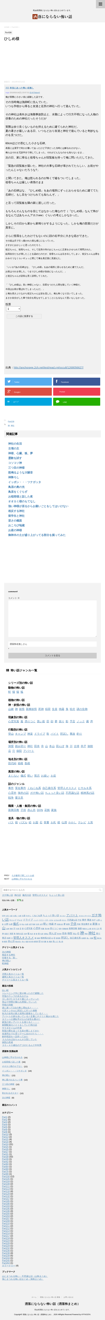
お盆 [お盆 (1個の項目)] (11, 916)
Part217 (6, 1236)
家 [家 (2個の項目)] (91, 924)
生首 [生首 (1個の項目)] (41, 934)
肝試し (64, 733)
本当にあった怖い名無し (22, 88)
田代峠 (12, 763)
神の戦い (6, 960)
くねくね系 (34, 788)
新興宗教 (13, 810)
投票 (8, 304)
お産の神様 (15, 530)
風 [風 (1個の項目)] (42, 941)
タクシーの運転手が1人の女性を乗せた (21, 1019)
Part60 (5, 1164)
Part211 (6, 1226)
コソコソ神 (15, 462)
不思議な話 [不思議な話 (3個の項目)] (72, 920)
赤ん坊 (31, 810)
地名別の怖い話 (17, 759)
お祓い (45, 775)
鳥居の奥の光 (16, 486)
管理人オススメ (67, 788)
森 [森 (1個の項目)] (93, 928)
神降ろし (13, 477)
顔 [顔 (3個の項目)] (40, 941)
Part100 (6, 1176)
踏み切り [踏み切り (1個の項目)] (18, 941)
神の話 (17, 895)
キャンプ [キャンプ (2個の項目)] (12, 920)
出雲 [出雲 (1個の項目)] (30, 924)
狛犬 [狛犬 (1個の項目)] (31, 934)
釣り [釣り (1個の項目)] (23, 941)
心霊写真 (13, 721)
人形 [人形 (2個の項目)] (98, 920)
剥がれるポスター (10, 1093)
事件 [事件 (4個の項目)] (84, 920)
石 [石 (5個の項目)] (78, 933)
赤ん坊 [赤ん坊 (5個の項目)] (11, 941)
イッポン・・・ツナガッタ (24, 482)
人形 (90, 822)
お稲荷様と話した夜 (20, 496)
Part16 (5, 1142)
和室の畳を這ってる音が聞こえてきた (20, 1031)
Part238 (11, 421)
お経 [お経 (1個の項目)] (19, 916)
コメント (14, 598)
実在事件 (20, 788)
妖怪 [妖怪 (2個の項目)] (68, 924)
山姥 (11, 709)
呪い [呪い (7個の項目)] (45, 923)
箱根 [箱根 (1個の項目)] (38, 938)
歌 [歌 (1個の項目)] (95, 928)
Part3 (4, 1122)
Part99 (5, 1174)
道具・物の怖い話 (19, 818)
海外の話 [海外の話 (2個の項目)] (19, 934)
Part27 (5, 1152)
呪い (30, 775)
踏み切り (20, 746)
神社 (12, 426)
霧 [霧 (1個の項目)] (32, 941)
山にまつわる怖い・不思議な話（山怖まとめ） (25, 1276)
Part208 (6, 1221)
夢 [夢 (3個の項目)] (65, 924)
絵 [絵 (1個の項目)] (52, 938)
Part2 (4, 1119)
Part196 (6, 1211)
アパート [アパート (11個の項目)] (72, 915)
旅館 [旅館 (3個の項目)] (80, 928)
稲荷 (48, 709)
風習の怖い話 (16, 771)
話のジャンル (16, 783)
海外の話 (23, 792)
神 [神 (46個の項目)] (82, 933)
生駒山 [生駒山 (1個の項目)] (46, 934)
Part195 (6, 1208)
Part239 (6, 1255)
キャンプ (20, 733)
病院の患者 (7, 1042)
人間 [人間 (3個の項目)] (6, 924)
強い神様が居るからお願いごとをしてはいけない (38, 506)
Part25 (5, 1147)
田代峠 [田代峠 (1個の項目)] (59, 934)
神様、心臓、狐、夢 (20, 453)
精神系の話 (87, 792)
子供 (23, 810)
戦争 (11, 797)
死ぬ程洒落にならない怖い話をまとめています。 (52, 1310)
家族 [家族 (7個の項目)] (95, 923)
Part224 (6, 1241)
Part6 (4, 1129)
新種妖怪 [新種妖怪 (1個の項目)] (65, 928)
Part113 (6, 1189)
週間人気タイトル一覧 (13, 977)
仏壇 (64, 822)
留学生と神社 (16, 515)
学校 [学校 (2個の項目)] (79, 924)
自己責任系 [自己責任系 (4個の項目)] (75, 938)
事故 (72, 733)
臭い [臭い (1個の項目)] (88, 938)
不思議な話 (72, 792)
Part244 (6, 1258)
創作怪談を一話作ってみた (15, 1036)
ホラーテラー (8, 1265)
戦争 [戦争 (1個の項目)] (60, 928)
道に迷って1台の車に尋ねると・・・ (20, 1008)
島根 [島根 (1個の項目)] (11, 928)
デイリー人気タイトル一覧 (15, 980)
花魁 (47, 810)
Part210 (6, 1223)
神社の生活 (15, 443)
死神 (41, 709)
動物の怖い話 (16, 687)
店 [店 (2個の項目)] (20, 929)
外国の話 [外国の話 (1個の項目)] (60, 924)
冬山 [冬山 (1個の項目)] (22, 924)
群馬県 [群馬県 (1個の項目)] (58, 938)
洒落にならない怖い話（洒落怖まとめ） (52, 1304)
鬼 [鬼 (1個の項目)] (47, 941)
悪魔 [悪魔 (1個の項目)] (42, 928)
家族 (54, 810)
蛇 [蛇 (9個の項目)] (95, 937)
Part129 (6, 1194)
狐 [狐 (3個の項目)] (28, 933)
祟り (61, 721)
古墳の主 (13, 448)
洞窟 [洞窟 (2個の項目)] (11, 934)
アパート (28, 750)
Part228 (6, 1243)
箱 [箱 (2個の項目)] (35, 938)
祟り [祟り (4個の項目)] (98, 933)
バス (11, 822)
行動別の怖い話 (17, 729)
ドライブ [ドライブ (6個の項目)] (28, 919)
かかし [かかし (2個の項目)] (28, 916)
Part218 (6, 1238)
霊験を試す (15, 458)
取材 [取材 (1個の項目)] (33, 924)
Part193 (6, 1206)
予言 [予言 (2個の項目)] (79, 920)
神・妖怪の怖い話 (19, 704)
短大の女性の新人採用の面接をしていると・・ (25, 1013)
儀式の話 (26, 895)
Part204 (6, 1216)
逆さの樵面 (15, 520)
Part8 (4, 1132)
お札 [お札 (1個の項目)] (7, 916)
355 (7, 88)
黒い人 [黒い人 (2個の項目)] (55, 941)
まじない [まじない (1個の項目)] (63, 916)
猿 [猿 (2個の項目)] (39, 934)
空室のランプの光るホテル (15, 996)
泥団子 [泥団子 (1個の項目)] (6, 934)
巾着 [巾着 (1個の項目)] (17, 928)
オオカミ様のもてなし (22, 501)
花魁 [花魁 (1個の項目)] (91, 938)
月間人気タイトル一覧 (13, 974)
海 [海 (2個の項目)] (14, 934)
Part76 (5, 1171)
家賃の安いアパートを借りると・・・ (20, 1022)
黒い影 (41, 721)
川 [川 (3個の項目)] (14, 928)
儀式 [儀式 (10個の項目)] (16, 923)
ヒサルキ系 (85, 788)
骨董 (46, 822)
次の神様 (6, 952)
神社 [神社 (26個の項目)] (91, 933)
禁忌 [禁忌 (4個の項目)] (4, 938)
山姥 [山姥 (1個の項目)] (7, 928)
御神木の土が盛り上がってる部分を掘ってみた (37, 535)
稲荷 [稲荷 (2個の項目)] (9, 938)
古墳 (76, 746)
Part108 (6, 1184)
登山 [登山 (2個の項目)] (75, 934)
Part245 (6, 1260)
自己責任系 (49, 788)
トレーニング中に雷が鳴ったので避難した (23, 993)
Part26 (5, 1149)
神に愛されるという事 (12, 1080)
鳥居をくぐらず (17, 491)
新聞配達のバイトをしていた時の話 (19, 1025)
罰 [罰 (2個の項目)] (54, 938)
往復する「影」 (9, 958)
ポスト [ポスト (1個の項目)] (64, 920)
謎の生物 (82, 709)
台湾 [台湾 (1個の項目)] (41, 924)
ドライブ (39, 733)
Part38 (5, 1156)
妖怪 (22, 709)
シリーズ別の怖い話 (20, 682)
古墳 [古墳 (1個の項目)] (37, 924)
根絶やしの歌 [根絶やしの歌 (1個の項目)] (86, 928)
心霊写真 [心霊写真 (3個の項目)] (28, 928)
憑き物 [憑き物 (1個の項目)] (47, 928)
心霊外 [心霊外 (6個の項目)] (37, 928)
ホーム (34, 1297)
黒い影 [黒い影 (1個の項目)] (61, 941)
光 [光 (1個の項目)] (20, 924)
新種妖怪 (31, 709)
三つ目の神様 (16, 467)
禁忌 (37, 775)
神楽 (30, 733)
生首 (54, 709)
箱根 (20, 763)
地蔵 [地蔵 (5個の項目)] (51, 924)
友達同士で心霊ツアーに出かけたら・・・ (23, 1033)
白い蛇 (5, 990)
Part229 (6, 1246)
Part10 (5, 1134)
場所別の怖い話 (17, 741)
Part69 (5, 1169)
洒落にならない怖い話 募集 (50, 1297)
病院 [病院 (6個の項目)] (69, 933)
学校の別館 (7, 1005)
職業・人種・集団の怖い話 (24, 805)
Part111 (6, 1186)
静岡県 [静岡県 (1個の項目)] (35, 941)
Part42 (5, 1161)
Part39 (5, 1159)
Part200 (6, 1213)
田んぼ (60, 746)
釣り (79, 733)
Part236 (6, 1250)
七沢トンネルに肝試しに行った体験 (19, 1010)
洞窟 (11, 746)
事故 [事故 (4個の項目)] (89, 920)
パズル (23, 822)
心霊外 (12, 792)
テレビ (82, 822)
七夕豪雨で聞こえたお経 (23, 875)
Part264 (6, 1263)
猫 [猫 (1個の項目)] (36, 934)
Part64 (5, 1166)
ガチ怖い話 (37, 792)
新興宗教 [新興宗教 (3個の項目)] (73, 928)
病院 (19, 750)
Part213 (6, 1231)
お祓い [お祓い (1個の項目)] (15, 916)
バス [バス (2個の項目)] (46, 920)
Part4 (4, 1124)
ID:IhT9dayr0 (35, 93)
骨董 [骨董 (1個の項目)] (44, 941)
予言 (72, 721)
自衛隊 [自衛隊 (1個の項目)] (83, 938)
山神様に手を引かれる (22, 879)
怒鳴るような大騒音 (20, 472)
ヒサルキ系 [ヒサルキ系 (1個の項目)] (57, 920)
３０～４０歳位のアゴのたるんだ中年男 (21, 1045)
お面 (35, 822)
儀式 (23, 775)
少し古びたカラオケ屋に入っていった (20, 999)
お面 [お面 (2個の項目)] (23, 916)
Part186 (6, 1203)
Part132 (6, 1196)
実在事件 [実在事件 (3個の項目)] (85, 924)
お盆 (53, 775)
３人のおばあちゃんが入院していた (19, 1039)
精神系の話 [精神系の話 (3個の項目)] (46, 938)
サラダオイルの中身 (12, 1028)
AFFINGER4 (85, 1314)
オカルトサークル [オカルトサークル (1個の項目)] (85, 916)
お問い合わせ (68, 1297)
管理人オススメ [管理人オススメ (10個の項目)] (23, 937)
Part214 (6, 1233)
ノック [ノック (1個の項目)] (35, 920)
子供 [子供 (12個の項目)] (73, 923)
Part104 (6, 1181)
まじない (13, 775)
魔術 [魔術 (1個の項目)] (50, 941)
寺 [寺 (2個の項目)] (99, 924)
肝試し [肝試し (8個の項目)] (65, 937)
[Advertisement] (24, 60)
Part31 (5, 1154)
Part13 (5, 1137)
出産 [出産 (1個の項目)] (26, 924)
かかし (72, 822)
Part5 (4, 1127)
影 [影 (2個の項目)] (23, 929)
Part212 (6, 1228)
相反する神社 (16, 510)
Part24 (5, 1144)
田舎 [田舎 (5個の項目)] (64, 933)
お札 (53, 822)
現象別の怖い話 (17, 717)
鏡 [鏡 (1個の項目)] (30, 941)
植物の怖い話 (16, 700)
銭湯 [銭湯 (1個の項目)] (27, 941)
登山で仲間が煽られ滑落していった (19, 1002)
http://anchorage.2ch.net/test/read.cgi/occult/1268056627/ (48, 367)
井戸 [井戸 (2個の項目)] (94, 920)
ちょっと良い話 (54, 792)
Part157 (6, 1199)
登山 (11, 733)
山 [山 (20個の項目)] (3, 928)
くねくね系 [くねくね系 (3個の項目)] (37, 915)
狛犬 (72, 709)
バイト (55, 733)
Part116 (6, 1191)
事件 (11, 788)
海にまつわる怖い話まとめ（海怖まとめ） (23, 1279)
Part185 (6, 1201)
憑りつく (30, 721)
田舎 (37, 746)
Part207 (6, 1218)
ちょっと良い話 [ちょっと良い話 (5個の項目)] (51, 915)
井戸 (83, 746)
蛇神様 (5, 963)
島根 (27, 763)
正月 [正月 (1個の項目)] (97, 928)
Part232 (6, 1248)
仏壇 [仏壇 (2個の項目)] (10, 924)
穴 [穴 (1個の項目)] (12, 938)
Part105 (6, 1179)
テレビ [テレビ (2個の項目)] (19, 920)
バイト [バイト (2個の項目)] (41, 920)
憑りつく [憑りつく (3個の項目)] (54, 928)
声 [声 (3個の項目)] (55, 924)
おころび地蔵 (16, 525)
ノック (81, 721)
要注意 (19, 797)
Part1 (4, 1117)
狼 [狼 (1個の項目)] (34, 934)
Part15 (5, 1139)
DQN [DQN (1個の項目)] (3, 916)
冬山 (52, 746)
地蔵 (61, 709)
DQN (40, 810)
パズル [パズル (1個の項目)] (51, 920)
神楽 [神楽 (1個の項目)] (86, 934)
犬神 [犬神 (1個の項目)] (25, 934)
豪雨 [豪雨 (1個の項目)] (5, 941)
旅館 (90, 746)
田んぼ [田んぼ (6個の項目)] (52, 933)
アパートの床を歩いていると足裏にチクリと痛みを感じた (30, 1016)
